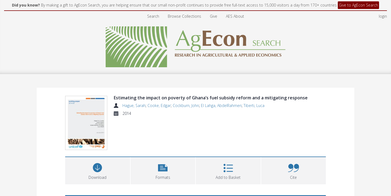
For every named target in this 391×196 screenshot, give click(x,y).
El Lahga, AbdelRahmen (221, 105)
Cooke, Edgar (159, 105)
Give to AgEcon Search (358, 5)
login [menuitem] (383, 16)
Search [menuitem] (153, 16)
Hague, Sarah (134, 105)
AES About (235, 16)
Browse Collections (184, 16)
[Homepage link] (196, 45)
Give (213, 16)
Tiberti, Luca (254, 105)
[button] (163, 170)
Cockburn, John (186, 105)
